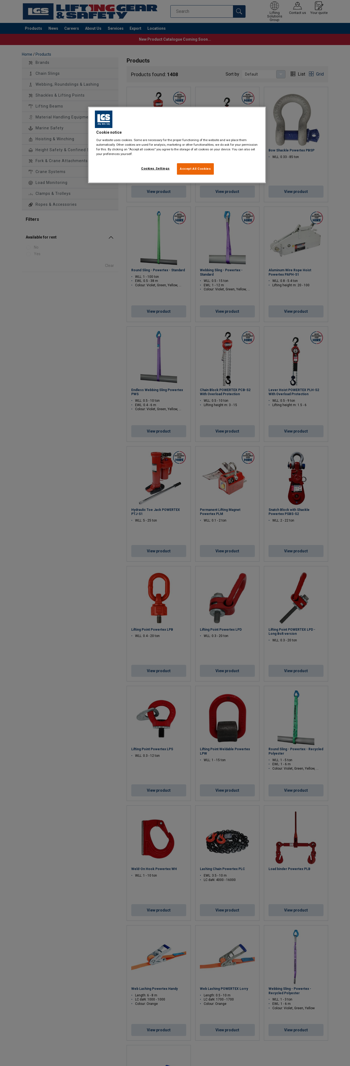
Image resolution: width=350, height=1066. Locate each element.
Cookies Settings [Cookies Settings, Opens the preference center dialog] (155, 168)
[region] (177, 145)
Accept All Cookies (195, 169)
